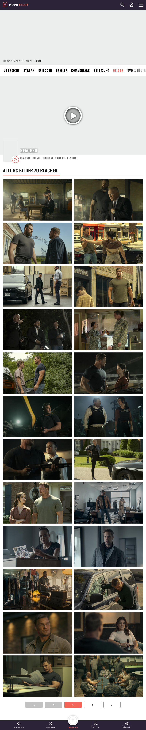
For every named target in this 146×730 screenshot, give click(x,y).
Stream (29, 70)
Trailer (62, 70)
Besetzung (102, 70)
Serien (16, 61)
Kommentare (80, 70)
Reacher (27, 61)
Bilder (118, 70)
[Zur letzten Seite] (112, 705)
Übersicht (12, 70)
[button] (18, 725)
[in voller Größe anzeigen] (37, 200)
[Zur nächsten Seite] (92, 705)
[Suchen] (122, 5)
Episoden (45, 70)
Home (6, 61)
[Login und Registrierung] (131, 5)
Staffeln (71, 157)
